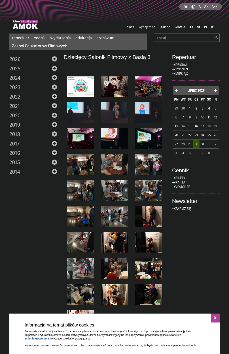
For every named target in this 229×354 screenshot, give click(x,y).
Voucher (182, 187)
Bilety (180, 178)
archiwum (105, 37)
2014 (14, 171)
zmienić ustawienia (37, 338)
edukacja (83, 37)
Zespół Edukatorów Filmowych (39, 45)
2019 (14, 124)
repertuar (20, 37)
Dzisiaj (181, 65)
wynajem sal (147, 27)
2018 (14, 134)
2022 (14, 96)
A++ (214, 6)
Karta (180, 182)
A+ (206, 6)
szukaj (187, 38)
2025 (14, 68)
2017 (14, 143)
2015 (14, 162)
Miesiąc (181, 74)
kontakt (180, 27)
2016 (14, 152)
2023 (14, 87)
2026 (15, 59)
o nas (130, 27)
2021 (14, 106)
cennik (40, 37)
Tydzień (181, 69)
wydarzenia (60, 37)
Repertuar (184, 57)
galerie (165, 27)
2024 (14, 77)
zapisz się (183, 208)
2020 (15, 115)
